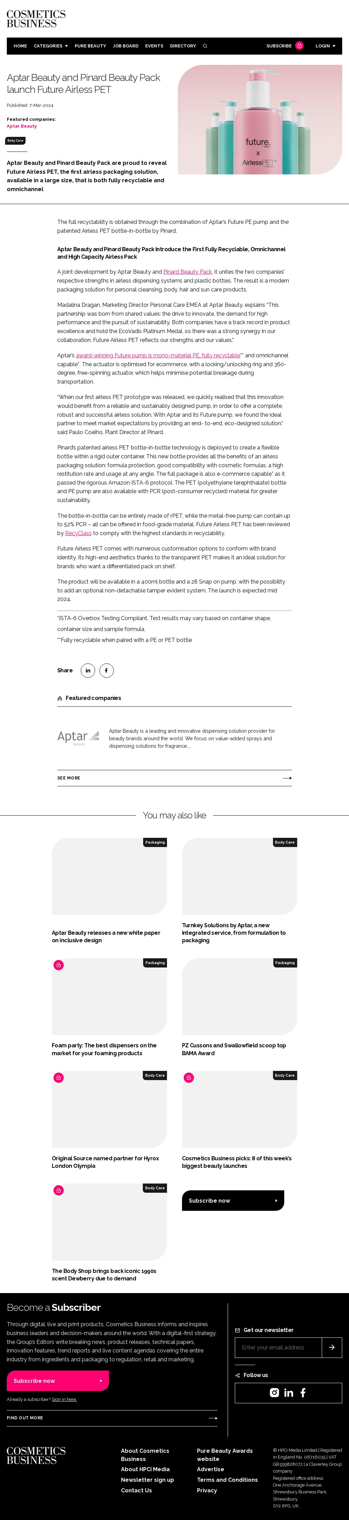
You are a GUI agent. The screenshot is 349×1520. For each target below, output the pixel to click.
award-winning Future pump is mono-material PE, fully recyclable (158, 355)
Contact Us (136, 1490)
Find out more (25, 1418)
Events (154, 45)
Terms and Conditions (227, 1480)
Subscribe (284, 46)
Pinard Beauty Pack (187, 272)
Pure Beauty (90, 45)
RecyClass (78, 533)
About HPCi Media (145, 1469)
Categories (48, 45)
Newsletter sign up (147, 1480)
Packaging (155, 842)
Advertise (210, 1469)
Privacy (207, 1490)
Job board (125, 45)
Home (20, 45)
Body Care (15, 140)
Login (323, 45)
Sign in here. (64, 1399)
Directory (183, 45)
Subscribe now (209, 1201)
